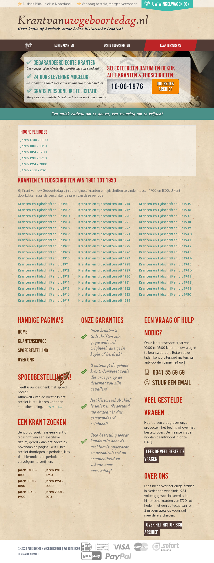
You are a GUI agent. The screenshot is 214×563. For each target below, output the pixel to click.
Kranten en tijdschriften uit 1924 (104, 240)
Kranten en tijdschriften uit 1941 (165, 240)
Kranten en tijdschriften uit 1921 (103, 222)
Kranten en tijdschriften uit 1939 (165, 228)
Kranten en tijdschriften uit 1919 (104, 210)
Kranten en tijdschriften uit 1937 (165, 216)
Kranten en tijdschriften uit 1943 (165, 252)
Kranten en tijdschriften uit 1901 (43, 204)
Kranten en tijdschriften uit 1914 (44, 282)
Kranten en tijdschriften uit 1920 (104, 216)
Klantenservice (32, 341)
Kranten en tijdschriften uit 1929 (104, 270)
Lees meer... (53, 407)
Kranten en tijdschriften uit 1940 (165, 234)
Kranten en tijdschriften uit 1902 (44, 210)
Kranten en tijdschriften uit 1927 (104, 258)
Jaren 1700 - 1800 (34, 140)
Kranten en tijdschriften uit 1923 (104, 234)
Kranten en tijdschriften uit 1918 (104, 204)
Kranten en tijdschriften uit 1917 (43, 300)
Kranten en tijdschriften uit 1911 (43, 264)
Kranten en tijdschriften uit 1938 (165, 222)
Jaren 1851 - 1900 (33, 152)
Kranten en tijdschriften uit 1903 (44, 216)
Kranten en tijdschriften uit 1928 (104, 264)
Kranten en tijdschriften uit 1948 (165, 282)
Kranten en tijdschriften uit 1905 (44, 228)
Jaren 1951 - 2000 (33, 164)
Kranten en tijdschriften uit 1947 (165, 276)
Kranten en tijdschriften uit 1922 (104, 228)
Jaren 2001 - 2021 (33, 170)
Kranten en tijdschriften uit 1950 (165, 294)
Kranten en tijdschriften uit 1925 (104, 246)
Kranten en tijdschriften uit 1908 (44, 246)
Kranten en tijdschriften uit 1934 (104, 300)
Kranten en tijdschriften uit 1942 (165, 246)
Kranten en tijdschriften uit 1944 (165, 258)
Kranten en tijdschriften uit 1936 (165, 210)
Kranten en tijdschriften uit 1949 (165, 288)
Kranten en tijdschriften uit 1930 (104, 276)
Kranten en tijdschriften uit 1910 (43, 258)
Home (22, 332)
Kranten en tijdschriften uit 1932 (104, 288)
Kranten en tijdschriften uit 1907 (44, 240)
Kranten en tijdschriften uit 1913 (43, 276)
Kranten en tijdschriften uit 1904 (44, 222)
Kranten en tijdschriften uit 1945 (165, 264)
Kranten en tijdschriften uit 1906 (44, 234)
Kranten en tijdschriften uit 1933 (104, 294)
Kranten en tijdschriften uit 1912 (43, 270)
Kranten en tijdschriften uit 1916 (43, 294)
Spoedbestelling (33, 350)
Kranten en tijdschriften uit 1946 (165, 270)
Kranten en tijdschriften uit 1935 (165, 204)
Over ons (26, 360)
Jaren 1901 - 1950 (33, 158)
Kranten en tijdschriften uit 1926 (104, 252)
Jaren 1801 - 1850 (33, 146)
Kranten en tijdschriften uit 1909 (44, 252)
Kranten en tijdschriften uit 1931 (103, 282)
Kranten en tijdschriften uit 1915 (43, 288)
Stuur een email (171, 383)
